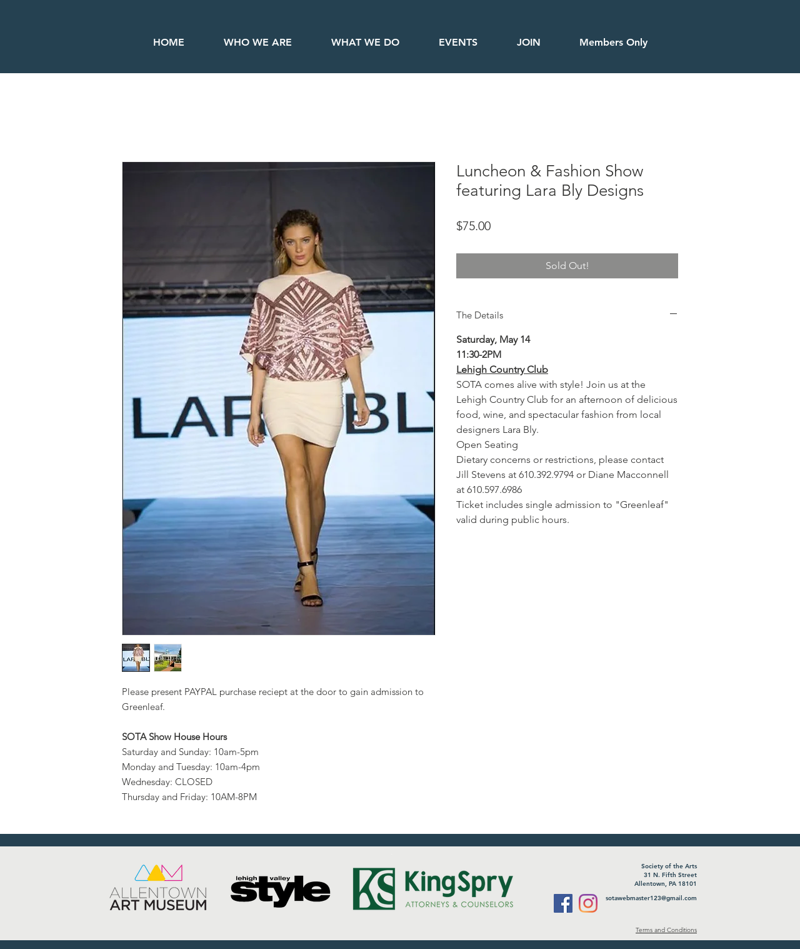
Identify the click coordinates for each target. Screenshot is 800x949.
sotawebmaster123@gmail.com (651, 898)
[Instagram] (588, 903)
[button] (612, 42)
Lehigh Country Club (502, 369)
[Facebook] (563, 903)
